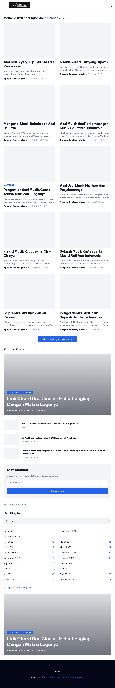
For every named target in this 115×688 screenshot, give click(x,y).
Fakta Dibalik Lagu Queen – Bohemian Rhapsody (50, 423)
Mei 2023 (85, 541)
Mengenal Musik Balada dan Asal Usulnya (29, 126)
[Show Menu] (4, 5)
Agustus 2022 (85, 563)
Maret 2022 (29, 579)
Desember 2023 (85, 531)
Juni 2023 (29, 541)
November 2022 (29, 557)
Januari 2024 (29, 531)
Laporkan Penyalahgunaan (20, 587)
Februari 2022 (85, 579)
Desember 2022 (85, 552)
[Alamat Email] (57, 483)
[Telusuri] (110, 5)
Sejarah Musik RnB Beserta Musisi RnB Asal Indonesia (81, 253)
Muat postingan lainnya (56, 339)
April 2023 (29, 547)
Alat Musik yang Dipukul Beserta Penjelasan (29, 64)
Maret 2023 (85, 547)
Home (58, 671)
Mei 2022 (29, 574)
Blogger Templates (75, 677)
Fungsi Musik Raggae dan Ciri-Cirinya (27, 253)
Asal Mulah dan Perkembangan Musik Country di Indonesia (84, 126)
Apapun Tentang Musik (15, 504)
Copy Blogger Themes (53, 677)
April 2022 (85, 574)
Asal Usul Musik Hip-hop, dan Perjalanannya (82, 188)
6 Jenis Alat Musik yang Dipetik (84, 62)
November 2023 (29, 536)
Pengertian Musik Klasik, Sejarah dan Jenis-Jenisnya (81, 315)
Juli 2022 (29, 568)
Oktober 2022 (85, 557)
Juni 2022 (85, 568)
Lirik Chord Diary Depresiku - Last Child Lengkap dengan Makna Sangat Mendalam (63, 452)
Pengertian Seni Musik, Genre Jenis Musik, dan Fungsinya (27, 192)
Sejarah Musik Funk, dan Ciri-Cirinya (26, 315)
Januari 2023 (29, 552)
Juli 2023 (85, 536)
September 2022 (29, 563)
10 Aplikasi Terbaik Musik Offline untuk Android (49, 437)
